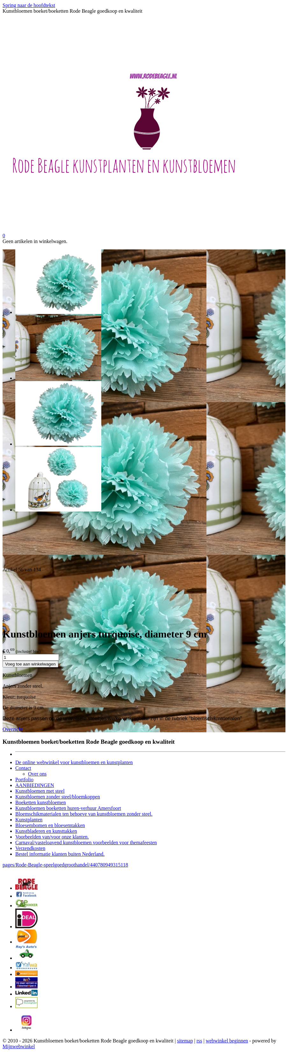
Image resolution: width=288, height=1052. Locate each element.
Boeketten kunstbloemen (40, 802)
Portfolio (24, 779)
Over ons (37, 774)
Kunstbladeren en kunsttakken (46, 831)
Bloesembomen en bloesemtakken (50, 825)
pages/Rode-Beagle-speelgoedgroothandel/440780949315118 (65, 864)
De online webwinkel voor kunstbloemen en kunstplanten (74, 762)
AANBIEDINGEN (34, 785)
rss (199, 1040)
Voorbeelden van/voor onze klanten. (52, 837)
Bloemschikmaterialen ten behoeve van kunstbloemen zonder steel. (84, 814)
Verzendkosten (30, 848)
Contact (23, 768)
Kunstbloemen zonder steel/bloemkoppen (57, 796)
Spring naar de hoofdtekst (29, 5)
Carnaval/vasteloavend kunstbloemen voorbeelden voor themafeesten (86, 842)
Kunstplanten (28, 819)
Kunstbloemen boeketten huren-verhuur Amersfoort (68, 808)
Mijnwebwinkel (19, 1046)
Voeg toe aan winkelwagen (30, 664)
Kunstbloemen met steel (40, 791)
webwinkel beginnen (227, 1040)
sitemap (185, 1040)
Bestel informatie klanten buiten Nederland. (59, 854)
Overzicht (13, 729)
